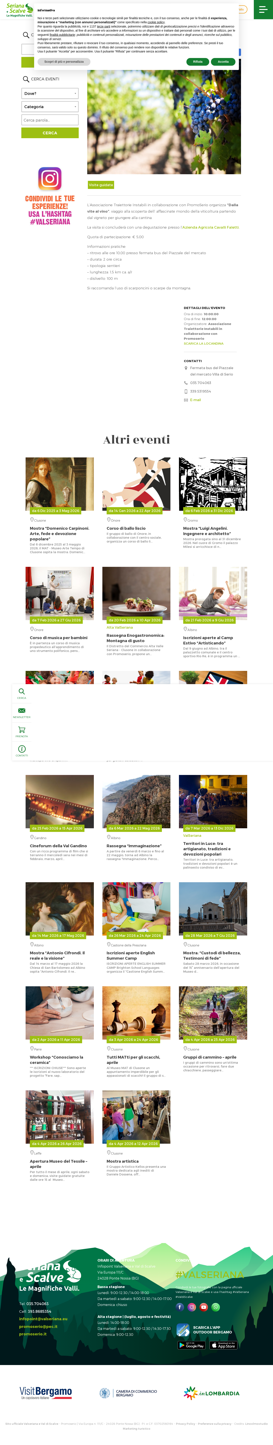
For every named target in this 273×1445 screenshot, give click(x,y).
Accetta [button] (223, 61)
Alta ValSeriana (136, 634)
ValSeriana (213, 845)
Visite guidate (101, 185)
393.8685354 (39, 1311)
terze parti (103, 26)
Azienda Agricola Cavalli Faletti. (211, 227)
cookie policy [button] (156, 22)
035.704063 (37, 1303)
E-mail (195, 400)
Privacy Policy (185, 1423)
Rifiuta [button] (198, 61)
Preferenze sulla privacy (214, 1423)
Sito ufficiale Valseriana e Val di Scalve (31, 1423)
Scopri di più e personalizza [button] (64, 61)
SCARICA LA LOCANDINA (204, 343)
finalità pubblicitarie (62, 34)
